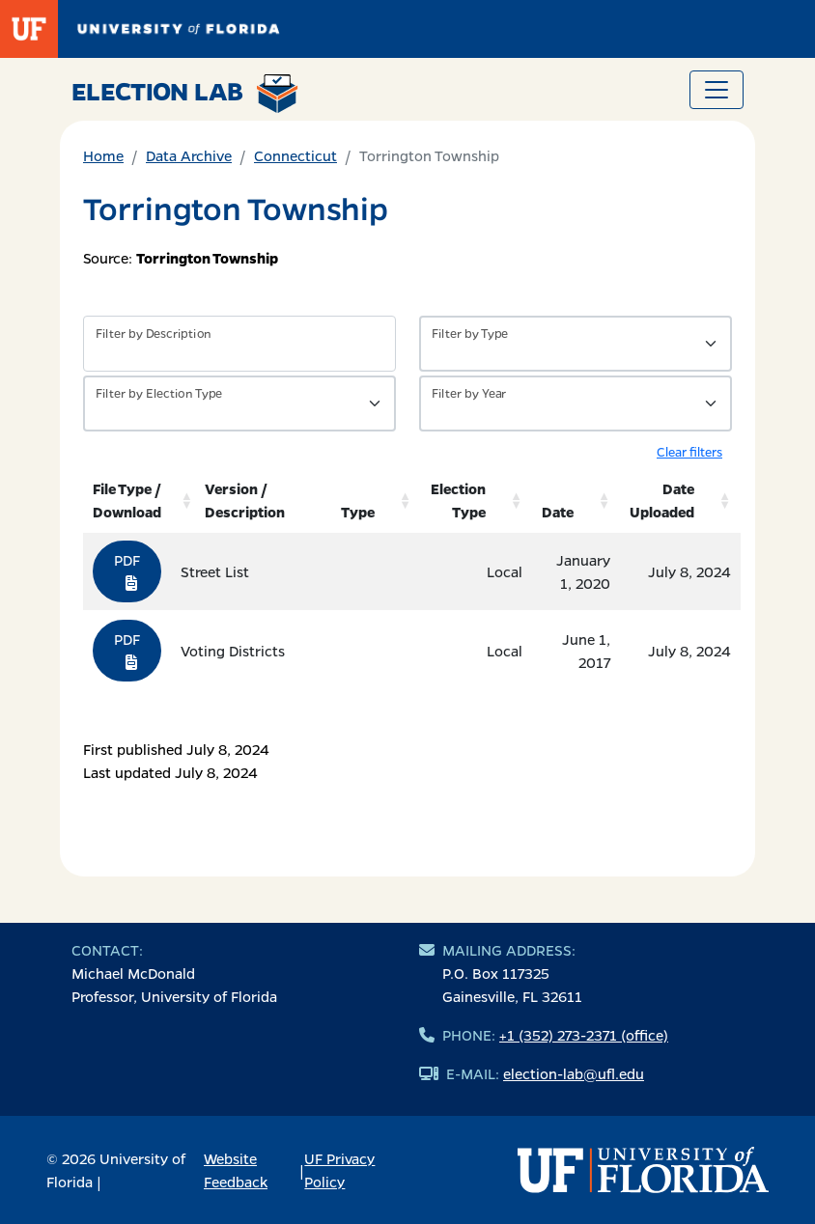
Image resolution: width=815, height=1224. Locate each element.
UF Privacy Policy (339, 1170)
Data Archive (189, 155)
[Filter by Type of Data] (575, 344)
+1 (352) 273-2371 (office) (583, 1034)
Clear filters (689, 451)
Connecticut (295, 155)
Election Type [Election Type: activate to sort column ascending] (458, 500)
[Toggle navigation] (716, 89)
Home (103, 155)
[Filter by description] (239, 344)
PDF (127, 570)
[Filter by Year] (575, 403)
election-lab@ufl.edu (573, 1073)
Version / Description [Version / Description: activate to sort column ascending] (245, 500)
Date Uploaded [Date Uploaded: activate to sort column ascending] (662, 500)
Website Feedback (235, 1170)
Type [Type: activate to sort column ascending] (358, 511)
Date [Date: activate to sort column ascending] (558, 511)
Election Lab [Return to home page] (184, 93)
